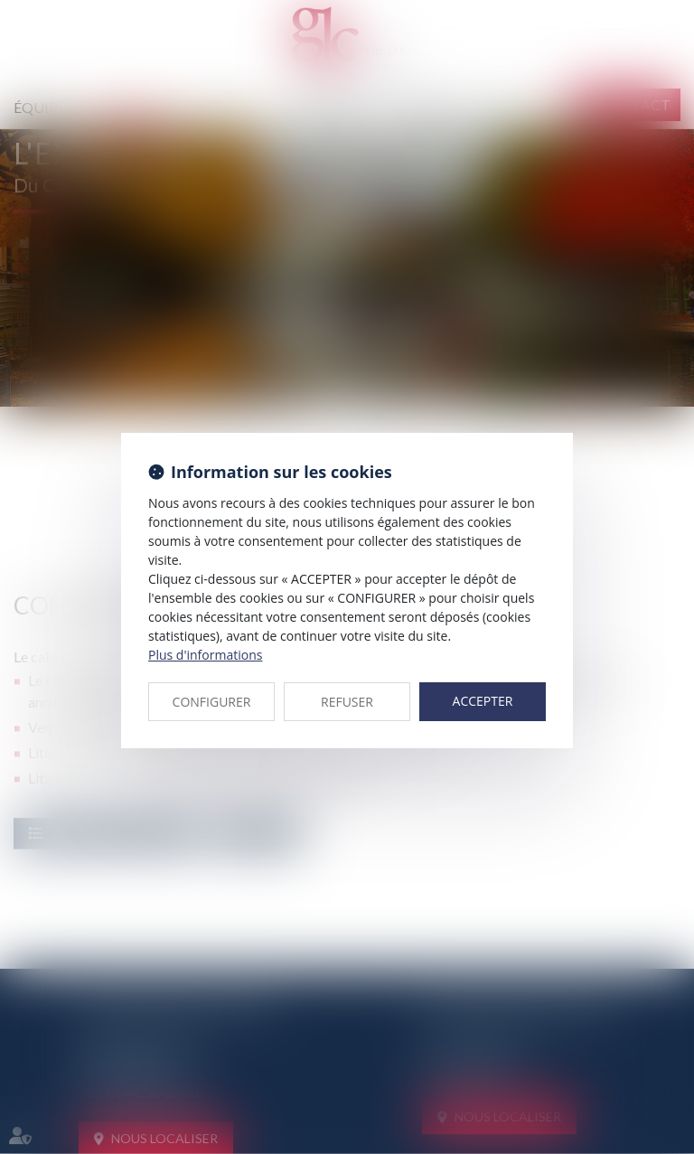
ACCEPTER (483, 700)
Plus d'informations (205, 654)
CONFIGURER (212, 701)
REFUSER (347, 701)
